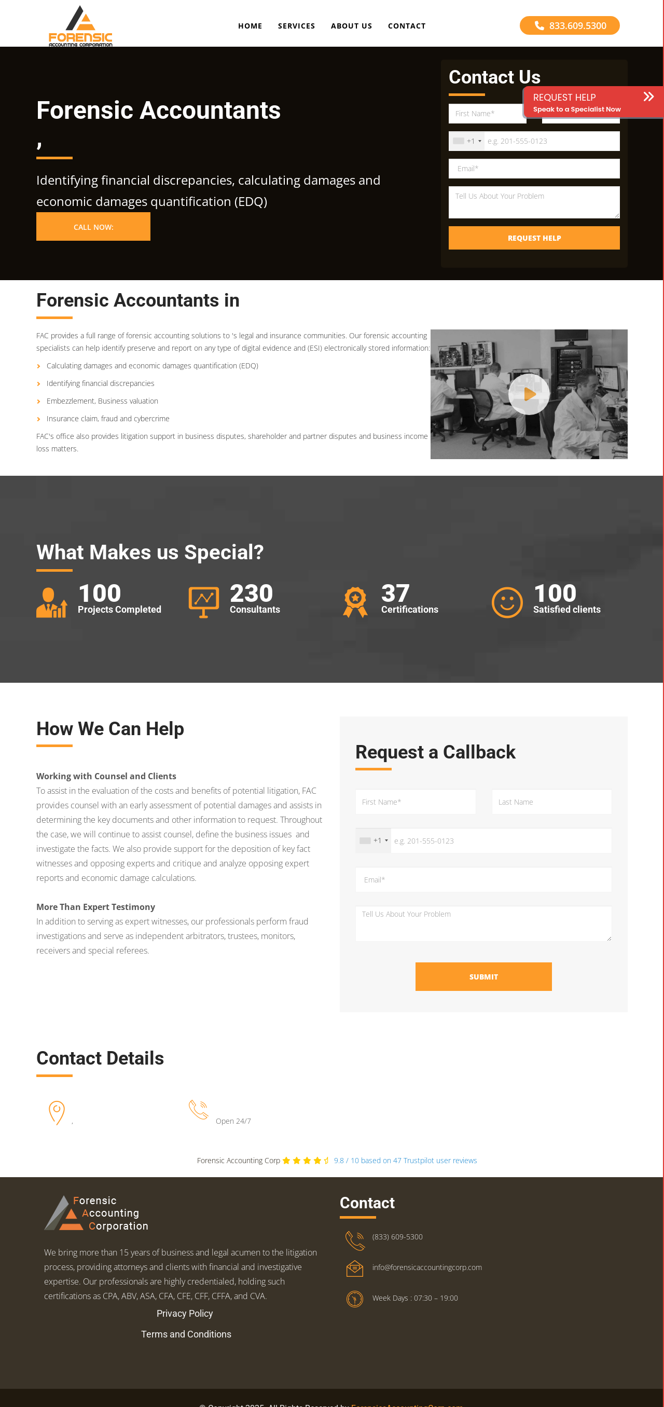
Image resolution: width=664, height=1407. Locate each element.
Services (296, 28)
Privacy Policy (185, 1322)
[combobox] (467, 150)
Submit (483, 986)
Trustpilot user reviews (405, 1170)
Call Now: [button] (94, 236)
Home (250, 28)
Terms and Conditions (186, 1343)
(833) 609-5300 (397, 1246)
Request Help (534, 247)
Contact (407, 28)
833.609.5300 (570, 27)
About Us (351, 28)
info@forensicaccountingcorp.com (427, 1276)
